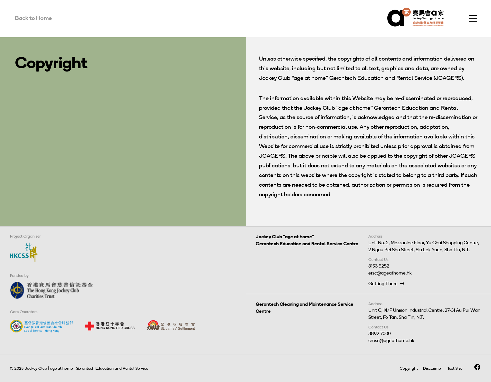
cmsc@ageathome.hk (391, 340)
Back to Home (33, 18)
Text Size (454, 368)
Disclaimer (432, 368)
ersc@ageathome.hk (390, 273)
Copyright (409, 368)
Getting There (383, 283)
